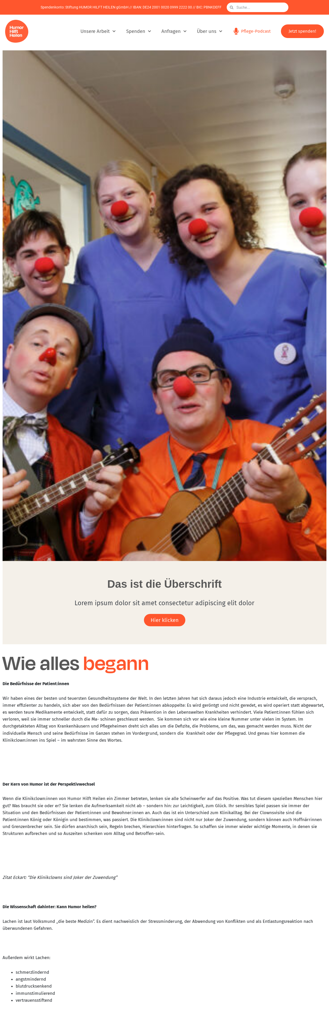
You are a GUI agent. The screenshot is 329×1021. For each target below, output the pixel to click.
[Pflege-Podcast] (236, 31)
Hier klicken (165, 620)
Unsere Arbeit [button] (97, 31)
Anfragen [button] (173, 31)
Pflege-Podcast (255, 31)
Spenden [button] (137, 31)
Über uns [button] (209, 31)
